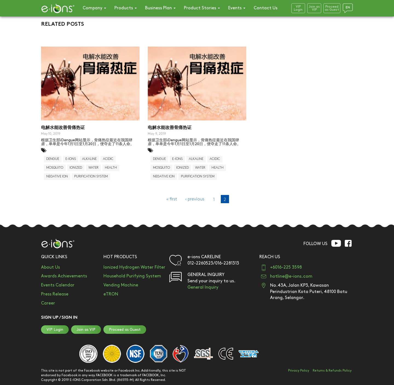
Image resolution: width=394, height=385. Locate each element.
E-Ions (70, 158)
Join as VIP (86, 329)
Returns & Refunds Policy (332, 370)
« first (171, 199)
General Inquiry (202, 287)
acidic (108, 158)
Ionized (75, 167)
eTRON (110, 294)
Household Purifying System (132, 276)
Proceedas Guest (332, 8)
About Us (50, 267)
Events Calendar (57, 285)
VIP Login (55, 329)
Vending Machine (120, 285)
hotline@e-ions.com (291, 276)
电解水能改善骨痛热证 (63, 128)
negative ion (57, 176)
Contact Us (265, 8)
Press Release (54, 294)
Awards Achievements (64, 276)
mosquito (54, 167)
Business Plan (160, 8)
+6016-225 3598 (286, 267)
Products (125, 8)
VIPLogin (298, 8)
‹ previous (194, 199)
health (111, 167)
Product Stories (202, 8)
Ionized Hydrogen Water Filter (134, 267)
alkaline (89, 158)
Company (94, 8)
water (93, 167)
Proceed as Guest (125, 329)
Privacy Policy (298, 370)
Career (48, 303)
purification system (91, 176)
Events (236, 8)
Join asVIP (314, 8)
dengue (52, 158)
